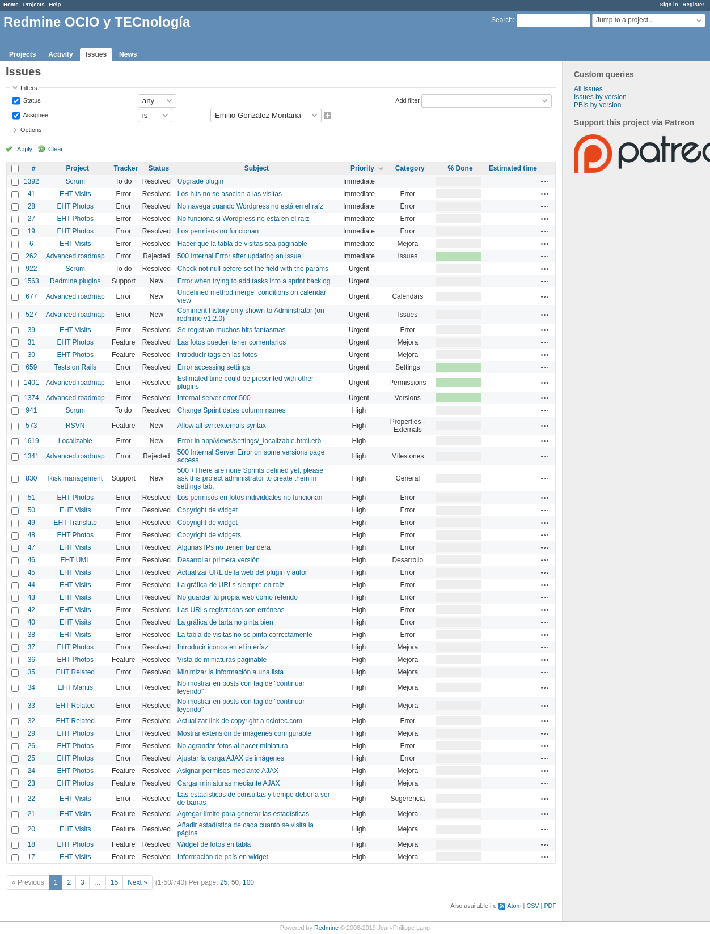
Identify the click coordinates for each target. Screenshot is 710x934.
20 (31, 829)
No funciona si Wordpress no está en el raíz (244, 219)
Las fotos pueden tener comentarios (232, 342)
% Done (460, 168)
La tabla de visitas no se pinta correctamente (245, 635)
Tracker (125, 168)
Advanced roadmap (75, 256)
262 (31, 256)
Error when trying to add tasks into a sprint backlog (254, 281)
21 (31, 814)
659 (31, 367)
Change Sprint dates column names (232, 410)
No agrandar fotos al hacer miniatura (233, 746)
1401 (31, 383)
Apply (24, 149)
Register (693, 4)
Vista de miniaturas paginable (222, 660)
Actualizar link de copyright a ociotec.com (240, 721)
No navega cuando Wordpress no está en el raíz (250, 206)
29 (31, 733)
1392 (31, 181)
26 (31, 746)
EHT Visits (75, 194)
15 (114, 882)
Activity (60, 54)
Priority (362, 168)
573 (31, 426)
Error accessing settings (214, 367)
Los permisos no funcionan (218, 231)
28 (31, 206)
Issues (96, 54)
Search (502, 20)
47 (31, 547)
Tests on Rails (75, 367)
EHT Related (75, 672)
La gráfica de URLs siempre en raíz (231, 585)
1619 (31, 441)
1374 (31, 398)
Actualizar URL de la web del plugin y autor (242, 572)
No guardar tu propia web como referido (238, 597)
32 (31, 721)
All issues (588, 89)
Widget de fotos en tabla (214, 844)
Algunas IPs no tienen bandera (224, 547)
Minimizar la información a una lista (231, 672)
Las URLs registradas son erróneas (231, 610)
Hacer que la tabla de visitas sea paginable (242, 244)
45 (31, 572)
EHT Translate (75, 523)
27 (31, 219)
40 (31, 622)
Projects (34, 4)
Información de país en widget (223, 857)
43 (31, 597)
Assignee (35, 114)
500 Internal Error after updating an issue (239, 256)
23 (31, 783)
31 (31, 342)
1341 (31, 456)
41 (31, 194)
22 (31, 799)
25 (31, 758)
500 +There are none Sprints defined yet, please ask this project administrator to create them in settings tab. (250, 478)
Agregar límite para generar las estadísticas (243, 814)
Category (410, 168)
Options (30, 129)
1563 (31, 281)
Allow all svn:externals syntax (222, 426)
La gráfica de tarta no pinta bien (225, 622)
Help (55, 4)
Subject (256, 168)
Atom (514, 905)
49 (31, 523)
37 (31, 647)
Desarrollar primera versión (219, 560)
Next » (137, 882)
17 (31, 857)
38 (31, 635)
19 (31, 231)
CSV (532, 905)
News (128, 54)
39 (31, 330)
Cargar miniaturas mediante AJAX (229, 783)
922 (31, 269)
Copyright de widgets (209, 535)
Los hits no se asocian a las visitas (230, 194)
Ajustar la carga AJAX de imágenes (231, 758)
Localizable (75, 441)
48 (31, 535)
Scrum (75, 181)
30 (31, 355)
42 (31, 610)
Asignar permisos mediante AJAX (228, 771)
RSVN (75, 426)
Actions (545, 181)
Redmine (326, 927)
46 (31, 560)
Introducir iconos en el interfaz (223, 647)
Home (11, 4)
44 (31, 585)
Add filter (407, 99)
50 (31, 510)
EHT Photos (75, 206)
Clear (55, 149)
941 (31, 410)
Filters (28, 87)
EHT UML (75, 560)
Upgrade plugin (200, 181)
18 (31, 844)
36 (31, 660)
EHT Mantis (75, 687)
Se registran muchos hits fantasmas (232, 330)
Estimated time (513, 168)
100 (248, 882)
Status (31, 99)
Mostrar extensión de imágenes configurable (244, 733)
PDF (550, 905)
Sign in (669, 4)
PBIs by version (597, 105)
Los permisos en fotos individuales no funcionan (250, 498)
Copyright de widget (208, 510)
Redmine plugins (75, 281)
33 (31, 706)
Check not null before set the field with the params (253, 269)
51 (31, 498)
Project (77, 168)
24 (31, 771)
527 (31, 315)
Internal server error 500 (214, 398)
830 (31, 478)
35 (31, 672)
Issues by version (600, 97)
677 (31, 296)
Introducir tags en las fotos (217, 355)
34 (31, 687)
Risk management (75, 478)
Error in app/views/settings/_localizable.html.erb (249, 441)
